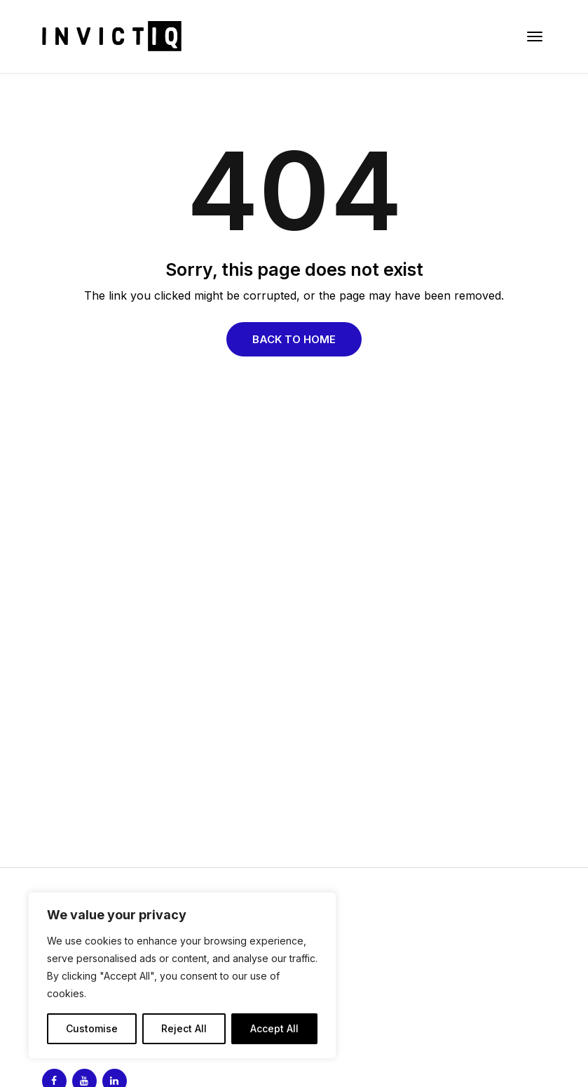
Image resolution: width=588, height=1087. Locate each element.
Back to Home (294, 339)
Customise (92, 1028)
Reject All (184, 1028)
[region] (182, 975)
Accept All (274, 1028)
